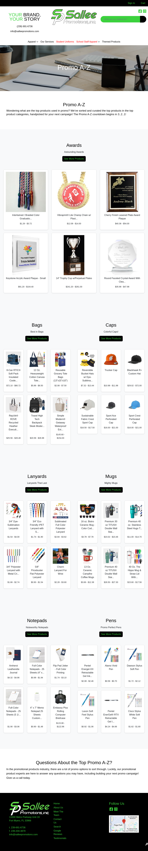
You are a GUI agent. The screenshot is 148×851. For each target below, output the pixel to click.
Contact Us (57, 821)
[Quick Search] (120, 19)
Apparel (32, 41)
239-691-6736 (18, 827)
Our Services (47, 41)
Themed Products (111, 41)
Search (57, 826)
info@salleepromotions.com (24, 31)
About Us (58, 807)
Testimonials (58, 838)
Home (56, 803)
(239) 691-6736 (25, 26)
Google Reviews (57, 832)
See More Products (74, 159)
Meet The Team (58, 813)
